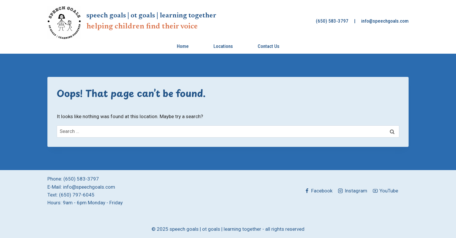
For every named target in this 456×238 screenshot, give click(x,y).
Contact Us (268, 46)
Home (183, 46)
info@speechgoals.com (385, 21)
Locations (223, 46)
